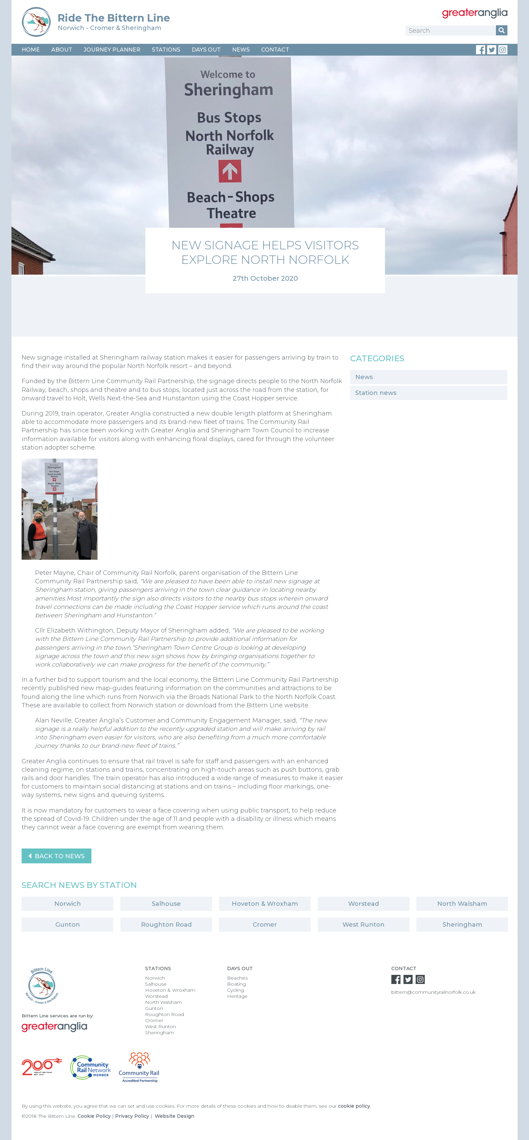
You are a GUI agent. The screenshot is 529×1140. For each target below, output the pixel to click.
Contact (275, 50)
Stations (166, 50)
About (61, 50)
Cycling (235, 990)
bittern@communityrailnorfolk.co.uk (433, 992)
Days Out (206, 50)
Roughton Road (166, 924)
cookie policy (354, 1106)
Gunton (67, 924)
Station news (375, 393)
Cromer (265, 924)
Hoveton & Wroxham (265, 903)
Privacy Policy (132, 1116)
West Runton (363, 924)
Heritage (237, 996)
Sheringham (462, 924)
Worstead (363, 903)
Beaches (237, 978)
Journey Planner (112, 50)
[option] (264, 174)
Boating (236, 984)
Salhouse (166, 903)
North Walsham (462, 903)
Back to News (56, 856)
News (241, 50)
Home (31, 50)
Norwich (67, 903)
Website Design (174, 1116)
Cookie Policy (94, 1116)
